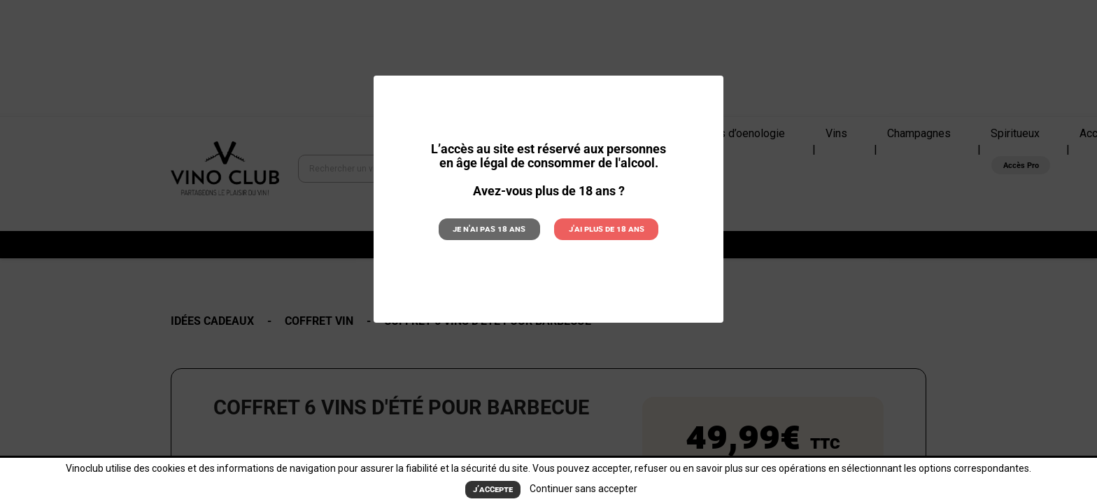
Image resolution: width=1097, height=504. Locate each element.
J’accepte (493, 489)
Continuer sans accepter (583, 488)
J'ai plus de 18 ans (606, 228)
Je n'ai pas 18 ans (489, 228)
